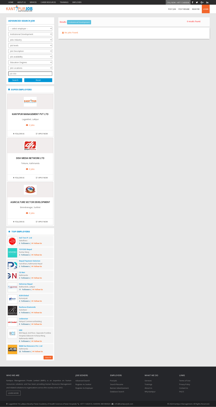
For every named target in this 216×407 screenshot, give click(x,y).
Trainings (148, 384)
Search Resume (116, 384)
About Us (148, 388)
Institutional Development (79, 22)
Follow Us (18, 134)
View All (48, 357)
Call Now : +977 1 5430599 (178, 2)
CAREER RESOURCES (48, 2)
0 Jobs (30, 169)
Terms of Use (184, 380)
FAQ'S (181, 391)
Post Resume (184, 9)
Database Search (117, 391)
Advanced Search (82, 380)
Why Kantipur (150, 391)
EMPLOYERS (76, 2)
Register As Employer (84, 388)
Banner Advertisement (119, 388)
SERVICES (33, 2)
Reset (38, 80)
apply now (42, 134)
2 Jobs (30, 125)
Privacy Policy (185, 384)
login (205, 9)
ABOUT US (21, 2)
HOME (10, 2)
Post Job (172, 9)
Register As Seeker (83, 384)
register (195, 9)
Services (148, 380)
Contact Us (183, 388)
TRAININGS (64, 2)
